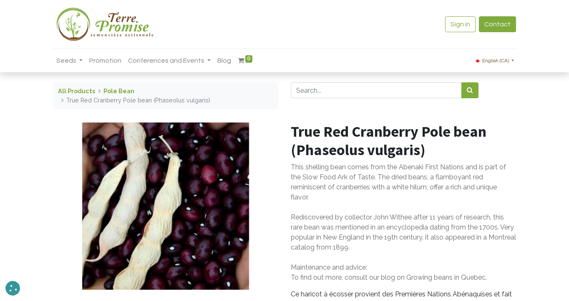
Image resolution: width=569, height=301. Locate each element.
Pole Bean (118, 90)
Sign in (460, 24)
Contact (497, 24)
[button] (12, 288)
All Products (76, 90)
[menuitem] (105, 60)
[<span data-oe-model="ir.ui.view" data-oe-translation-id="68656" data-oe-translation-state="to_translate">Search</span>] (469, 90)
